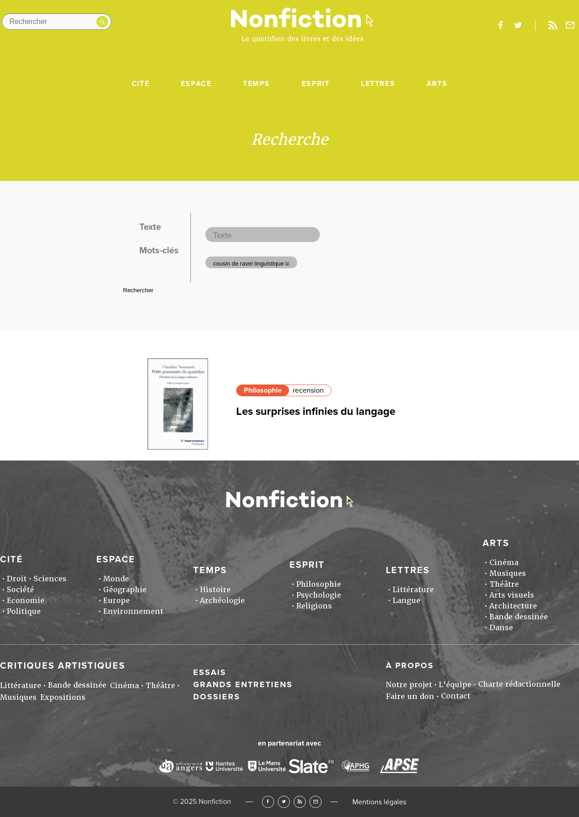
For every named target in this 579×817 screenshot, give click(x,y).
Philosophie (263, 390)
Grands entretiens (243, 684)
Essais (209, 672)
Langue (406, 600)
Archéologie (222, 600)
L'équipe (455, 684)
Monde (116, 579)
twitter (518, 25)
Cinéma (503, 562)
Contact (455, 696)
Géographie (125, 589)
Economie (25, 600)
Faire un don (410, 696)
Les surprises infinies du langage (315, 411)
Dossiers (216, 697)
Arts (437, 84)
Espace (196, 84)
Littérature (413, 589)
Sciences (49, 579)
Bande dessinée (518, 617)
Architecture (513, 606)
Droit (17, 579)
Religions (314, 606)
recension (308, 390)
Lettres (378, 84)
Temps (256, 84)
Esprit (316, 84)
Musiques (507, 573)
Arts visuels (511, 595)
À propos (410, 665)
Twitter (284, 802)
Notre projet (409, 684)
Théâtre (504, 584)
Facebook (268, 802)
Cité (140, 84)
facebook (500, 25)
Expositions (62, 697)
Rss (552, 25)
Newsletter (570, 25)
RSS (300, 802)
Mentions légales (379, 802)
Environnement (133, 611)
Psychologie (318, 595)
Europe (116, 600)
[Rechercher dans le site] (56, 22)
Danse (501, 627)
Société (20, 589)
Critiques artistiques (62, 665)
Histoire (215, 589)
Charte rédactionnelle (519, 684)
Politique (24, 611)
